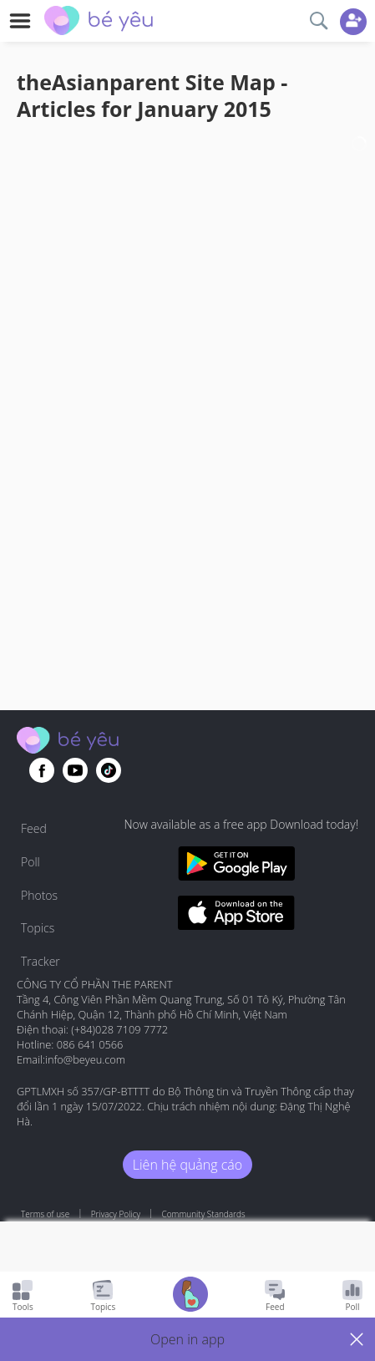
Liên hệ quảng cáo (187, 1164)
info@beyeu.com (85, 1059)
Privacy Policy (115, 1214)
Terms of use (45, 1214)
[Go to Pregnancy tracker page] (190, 1296)
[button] (187, 1339)
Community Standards (204, 1214)
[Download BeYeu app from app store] (236, 915)
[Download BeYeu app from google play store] (236, 866)
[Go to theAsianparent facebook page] (41, 770)
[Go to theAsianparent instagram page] (108, 770)
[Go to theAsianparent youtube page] (75, 770)
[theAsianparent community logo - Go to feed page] (98, 22)
